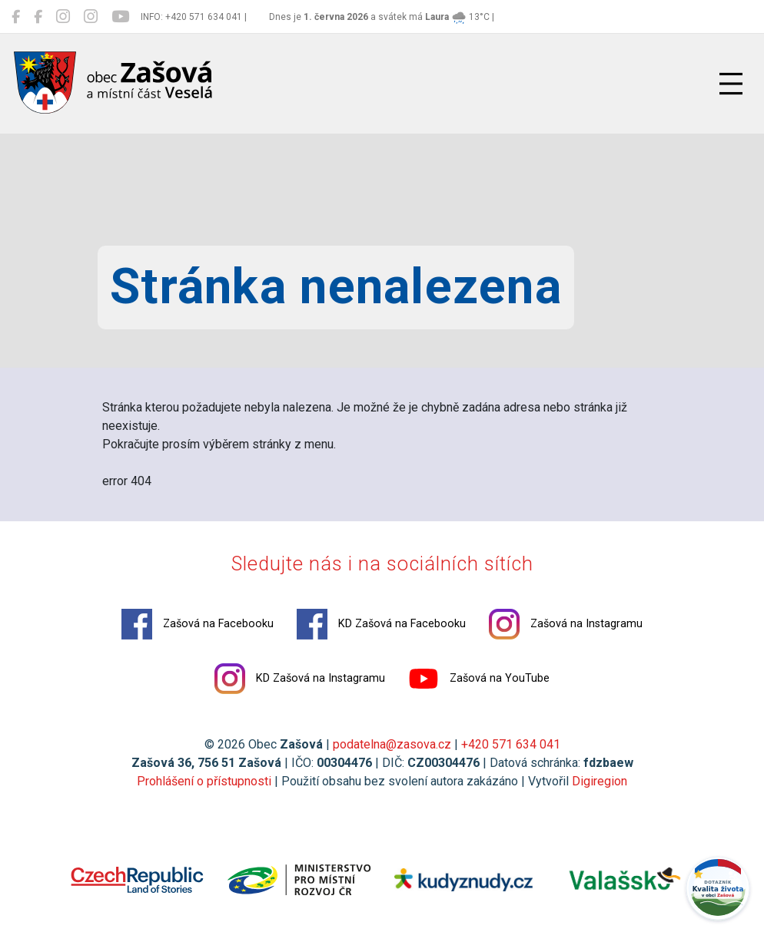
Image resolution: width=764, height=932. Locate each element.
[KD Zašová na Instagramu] (91, 17)
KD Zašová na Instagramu (299, 678)
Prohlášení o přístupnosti (204, 781)
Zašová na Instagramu (566, 624)
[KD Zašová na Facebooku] (38, 17)
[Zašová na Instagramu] (63, 17)
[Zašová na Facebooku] (16, 17)
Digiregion (599, 781)
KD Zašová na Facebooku (381, 624)
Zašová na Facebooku (197, 624)
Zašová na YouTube (479, 678)
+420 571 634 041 (510, 744)
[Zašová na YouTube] (120, 17)
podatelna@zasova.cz (392, 744)
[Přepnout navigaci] (731, 83)
